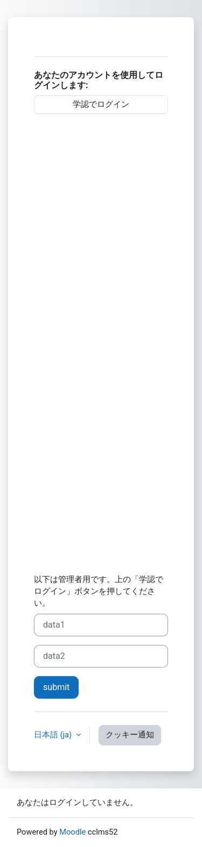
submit (56, 687)
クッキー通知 (130, 735)
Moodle (72, 832)
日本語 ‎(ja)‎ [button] (54, 735)
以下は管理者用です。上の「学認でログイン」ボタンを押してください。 (98, 591)
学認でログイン (101, 104)
